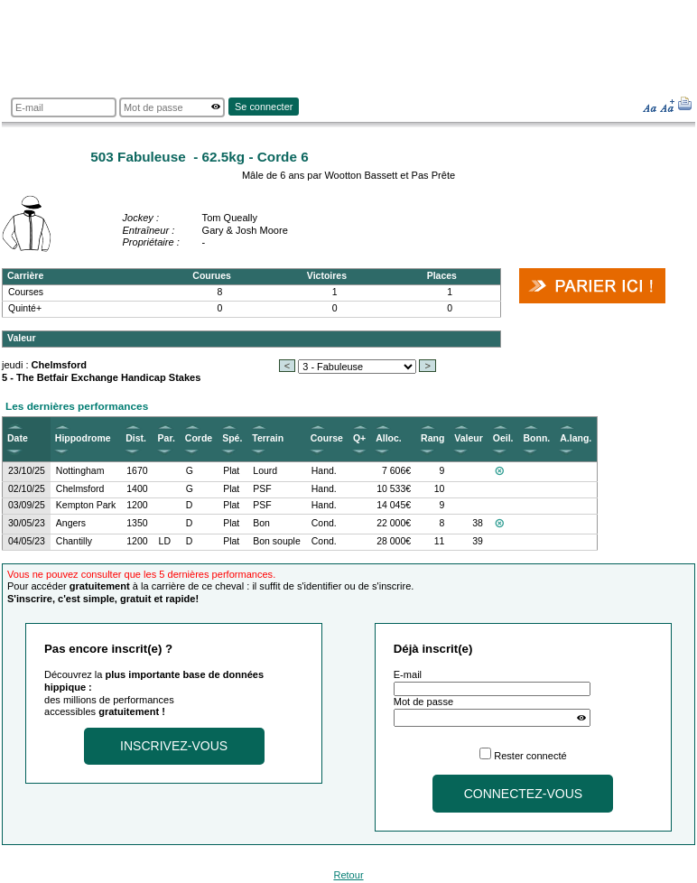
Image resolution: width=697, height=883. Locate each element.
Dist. (135, 438)
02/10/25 (26, 489)
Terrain (267, 438)
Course (327, 438)
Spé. (232, 438)
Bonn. (537, 438)
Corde (198, 438)
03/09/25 (26, 505)
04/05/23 (26, 541)
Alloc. (389, 438)
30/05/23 (26, 523)
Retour (348, 874)
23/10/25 (26, 471)
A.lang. (575, 438)
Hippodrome (83, 438)
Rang (432, 438)
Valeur (468, 438)
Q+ (359, 438)
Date (17, 438)
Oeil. (503, 438)
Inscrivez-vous (174, 746)
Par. (166, 438)
